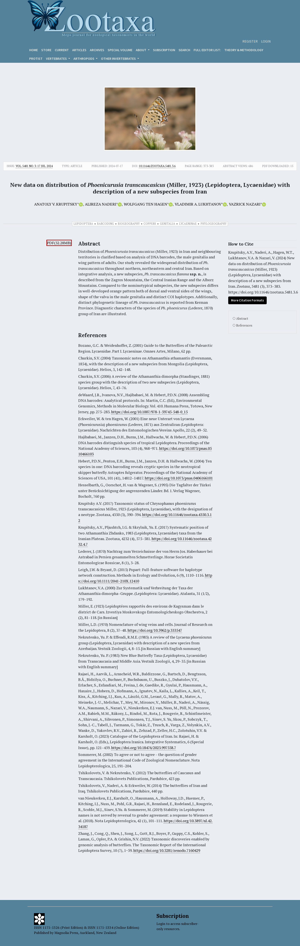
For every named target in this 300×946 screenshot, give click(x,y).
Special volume (120, 50)
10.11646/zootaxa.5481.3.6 (157, 166)
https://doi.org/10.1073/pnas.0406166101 (179, 478)
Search (184, 50)
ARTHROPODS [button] (84, 58)
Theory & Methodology (243, 50)
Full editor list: (207, 50)
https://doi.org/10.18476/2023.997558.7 (143, 747)
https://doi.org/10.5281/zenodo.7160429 (166, 850)
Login (266, 41)
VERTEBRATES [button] (56, 58)
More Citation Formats (247, 300)
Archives (97, 50)
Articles (79, 50)
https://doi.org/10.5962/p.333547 (154, 630)
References (244, 325)
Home (33, 50)
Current (62, 50)
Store (46, 50)
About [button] (141, 50)
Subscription (164, 50)
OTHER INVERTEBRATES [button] (118, 58)
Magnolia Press (66, 932)
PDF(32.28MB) (59, 242)
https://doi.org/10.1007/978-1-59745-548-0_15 (149, 411)
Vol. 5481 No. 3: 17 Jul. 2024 (34, 166)
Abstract (242, 318)
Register (250, 41)
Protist (36, 58)
